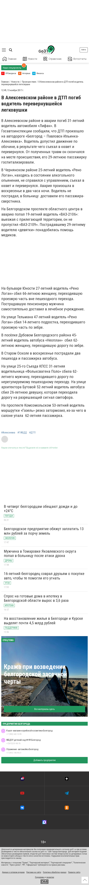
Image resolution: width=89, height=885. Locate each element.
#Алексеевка (8, 432)
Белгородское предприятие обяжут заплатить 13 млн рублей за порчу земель (44, 531)
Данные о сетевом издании (13, 872)
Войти (83, 50)
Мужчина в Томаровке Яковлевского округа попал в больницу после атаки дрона (40, 553)
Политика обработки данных (54, 872)
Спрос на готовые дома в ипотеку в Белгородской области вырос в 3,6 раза (36, 598)
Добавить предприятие (44, 760)
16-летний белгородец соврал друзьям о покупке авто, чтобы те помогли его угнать (44, 575)
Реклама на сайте (33, 872)
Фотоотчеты (77, 59)
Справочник (52, 59)
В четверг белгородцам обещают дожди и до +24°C (40, 508)
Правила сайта (74, 872)
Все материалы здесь (44, 709)
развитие (50, 877)
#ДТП (32, 432)
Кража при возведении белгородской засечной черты (35, 674)
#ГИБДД (22, 432)
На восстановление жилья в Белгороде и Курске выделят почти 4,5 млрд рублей (43, 620)
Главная (9, 59)
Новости (30, 59)
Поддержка (39, 877)
